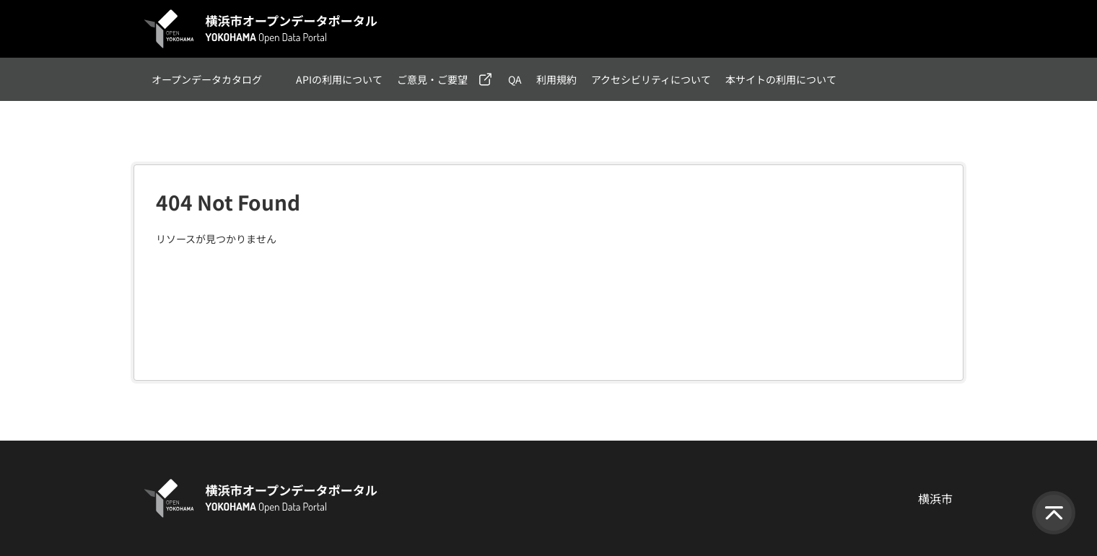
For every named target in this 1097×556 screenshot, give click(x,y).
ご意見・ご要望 (432, 79)
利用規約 (556, 79)
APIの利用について (339, 79)
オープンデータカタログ (207, 79)
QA (515, 79)
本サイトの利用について (780, 79)
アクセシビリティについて (651, 79)
